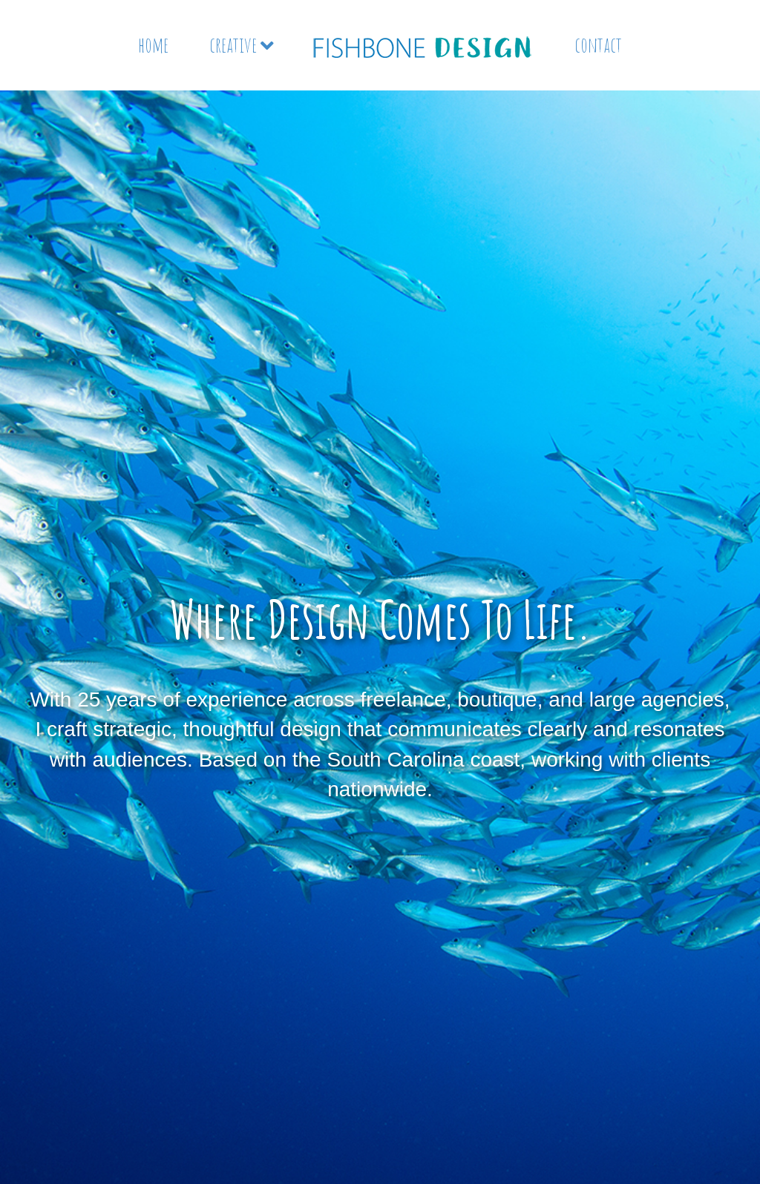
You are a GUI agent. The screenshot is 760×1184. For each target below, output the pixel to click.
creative (233, 45)
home (153, 45)
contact (598, 45)
